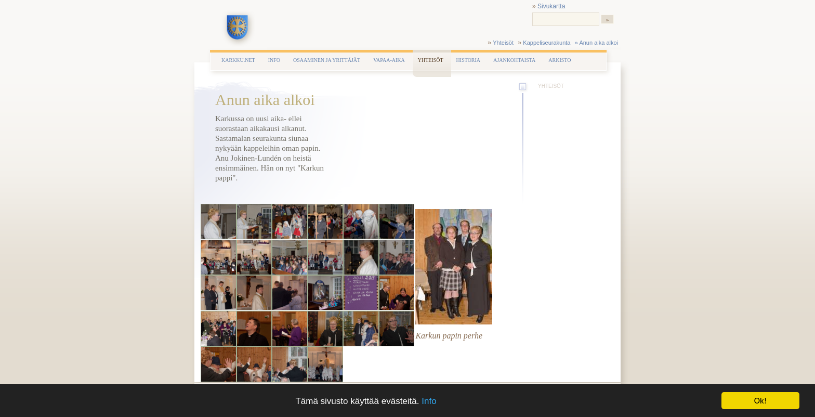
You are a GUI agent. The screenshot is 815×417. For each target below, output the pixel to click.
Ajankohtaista (514, 60)
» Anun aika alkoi (596, 43)
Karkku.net (238, 60)
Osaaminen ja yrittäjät (326, 60)
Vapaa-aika (389, 60)
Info (429, 401)
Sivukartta (551, 6)
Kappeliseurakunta (546, 43)
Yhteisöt (503, 43)
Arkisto (559, 60)
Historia (468, 60)
